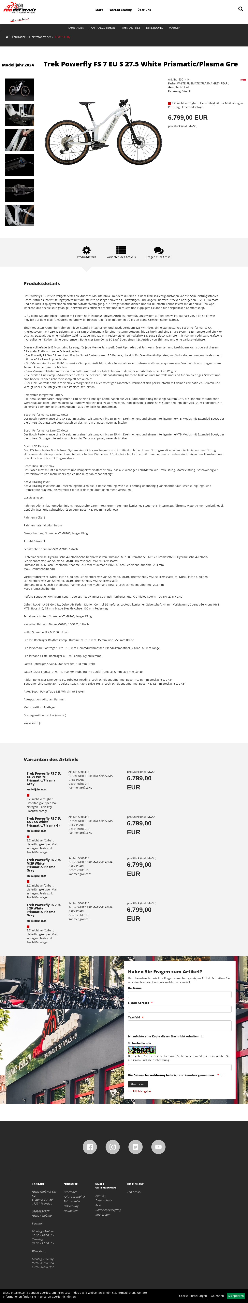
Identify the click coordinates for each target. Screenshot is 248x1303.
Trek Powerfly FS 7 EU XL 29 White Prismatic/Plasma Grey (44, 778)
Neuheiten (71, 1211)
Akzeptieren (236, 1296)
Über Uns (145, 10)
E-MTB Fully (62, 37)
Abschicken (137, 1084)
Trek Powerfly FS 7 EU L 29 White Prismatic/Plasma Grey (44, 910)
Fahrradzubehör (102, 27)
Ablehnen (217, 1296)
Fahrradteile (130, 27)
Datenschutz (103, 1200)
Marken (174, 27)
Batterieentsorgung (106, 1210)
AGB (98, 1205)
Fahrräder (75, 27)
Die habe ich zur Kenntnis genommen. (171, 1075)
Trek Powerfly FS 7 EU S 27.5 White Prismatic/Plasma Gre (141, 63)
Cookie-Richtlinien (64, 1296)
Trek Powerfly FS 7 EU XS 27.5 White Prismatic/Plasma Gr (44, 822)
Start (99, 10)
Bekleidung (154, 27)
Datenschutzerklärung (149, 1075)
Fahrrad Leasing (120, 10)
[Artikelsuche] (240, 9)
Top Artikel (134, 1192)
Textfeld (134, 1017)
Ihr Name (135, 988)
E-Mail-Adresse (138, 1003)
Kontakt (100, 1195)
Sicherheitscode (139, 1043)
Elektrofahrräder (40, 37)
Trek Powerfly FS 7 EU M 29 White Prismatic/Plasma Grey (44, 865)
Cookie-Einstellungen (193, 1296)
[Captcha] (180, 1067)
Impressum (102, 1214)
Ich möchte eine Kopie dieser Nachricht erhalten (163, 1036)
